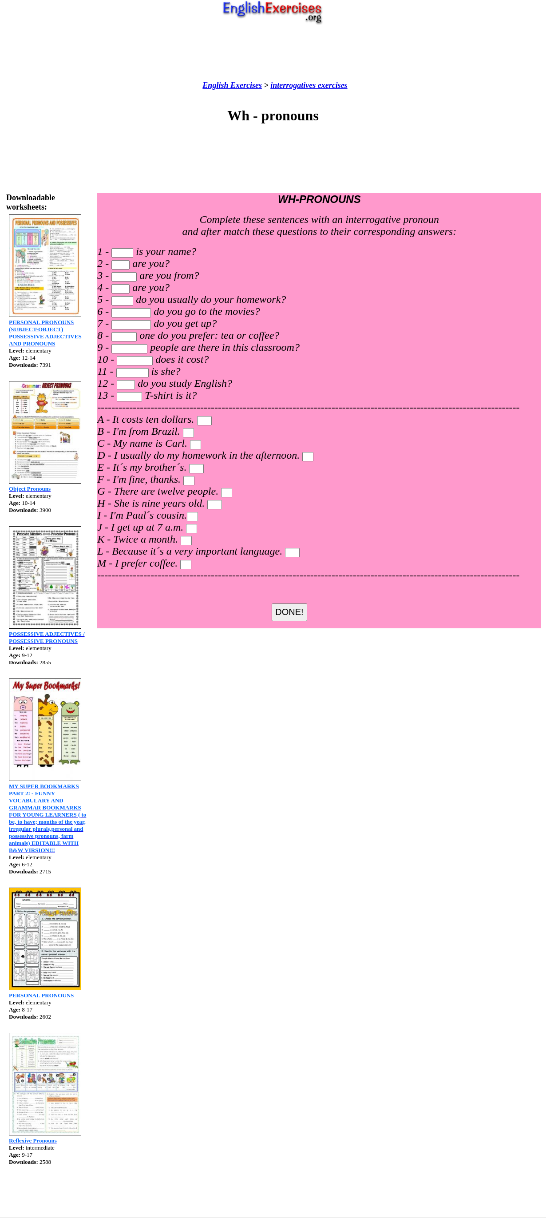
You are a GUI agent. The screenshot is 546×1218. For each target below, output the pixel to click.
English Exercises (232, 85)
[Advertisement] (273, 53)
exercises (331, 85)
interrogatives (293, 85)
